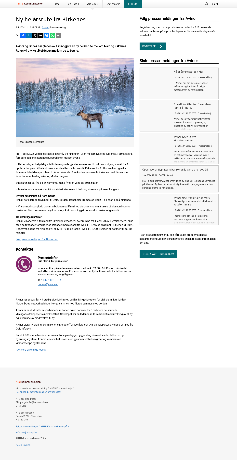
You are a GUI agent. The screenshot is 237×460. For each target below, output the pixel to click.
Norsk (19, 445)
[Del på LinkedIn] (29, 36)
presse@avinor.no (48, 284)
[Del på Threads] (40, 36)
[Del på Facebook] (23, 36)
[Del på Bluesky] (46, 36)
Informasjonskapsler (26, 432)
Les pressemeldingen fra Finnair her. (37, 239)
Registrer (152, 46)
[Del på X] (35, 36)
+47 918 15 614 (52, 280)
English (26, 445)
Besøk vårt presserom (158, 254)
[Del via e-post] (58, 36)
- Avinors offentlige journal (31, 349)
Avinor (45, 27)
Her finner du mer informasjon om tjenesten (38, 392)
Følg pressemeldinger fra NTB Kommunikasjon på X (42, 426)
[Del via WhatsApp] (52, 36)
